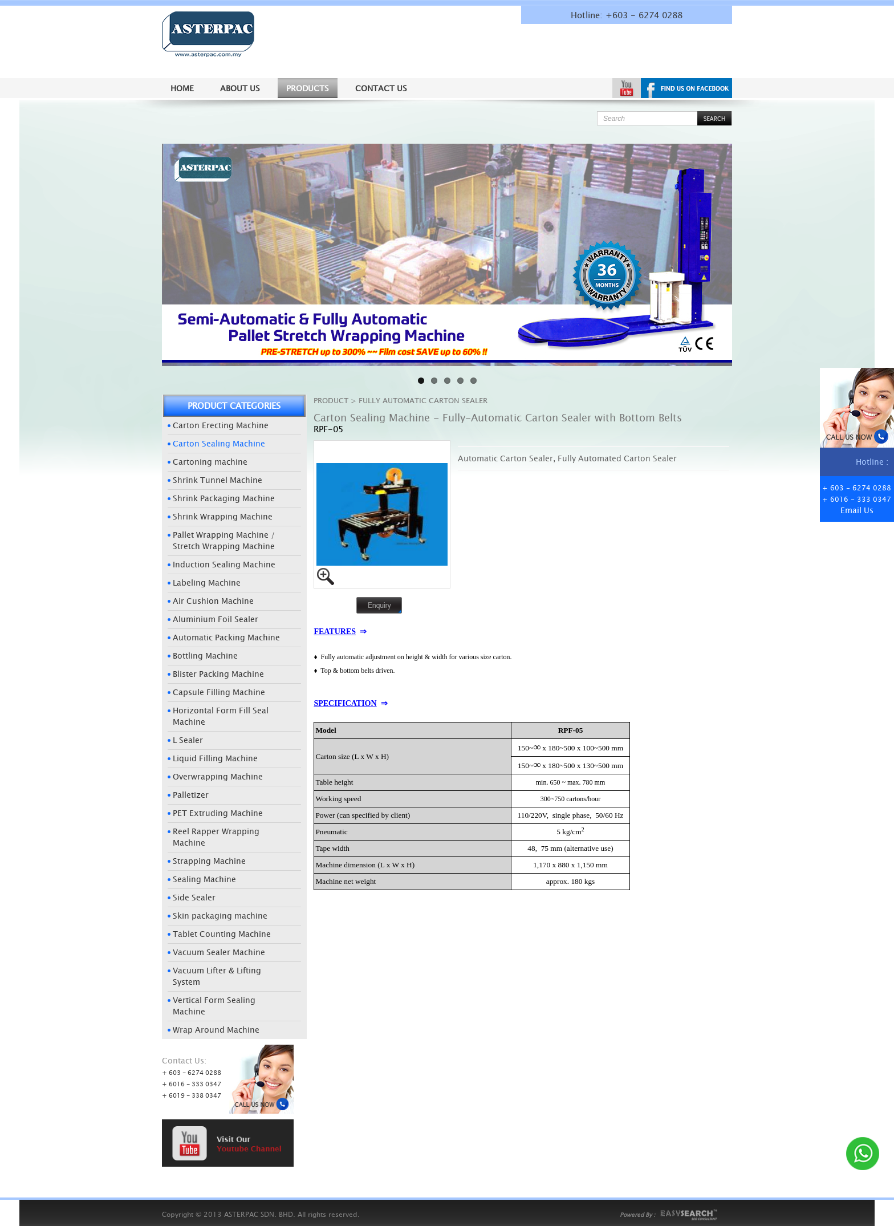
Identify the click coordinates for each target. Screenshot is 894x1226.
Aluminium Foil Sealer (215, 619)
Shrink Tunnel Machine (217, 480)
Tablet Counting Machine (222, 934)
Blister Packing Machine (218, 674)
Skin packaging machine (220, 915)
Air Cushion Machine (213, 601)
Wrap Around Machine (216, 1029)
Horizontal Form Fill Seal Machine (221, 715)
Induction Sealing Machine (224, 564)
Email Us (856, 510)
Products (307, 88)
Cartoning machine (210, 461)
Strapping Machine (209, 861)
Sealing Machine (204, 879)
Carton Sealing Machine (219, 443)
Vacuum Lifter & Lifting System (217, 976)
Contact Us (381, 88)
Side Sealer (194, 897)
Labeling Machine (207, 582)
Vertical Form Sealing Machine (214, 1005)
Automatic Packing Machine (226, 637)
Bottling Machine (205, 655)
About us (240, 88)
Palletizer (191, 794)
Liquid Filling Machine (215, 758)
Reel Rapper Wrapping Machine (216, 836)
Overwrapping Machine (218, 776)
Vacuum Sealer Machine (219, 952)
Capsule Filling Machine (219, 692)
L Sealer (188, 740)
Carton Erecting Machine (221, 425)
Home (182, 88)
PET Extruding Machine (218, 813)
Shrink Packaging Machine (224, 498)
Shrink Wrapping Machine (223, 516)
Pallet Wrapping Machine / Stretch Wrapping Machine (224, 540)
